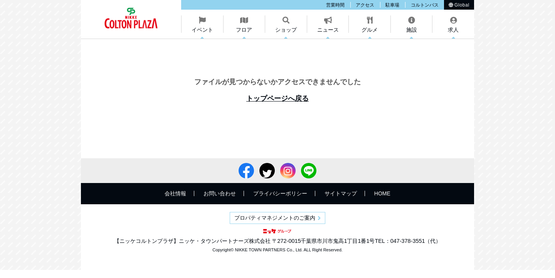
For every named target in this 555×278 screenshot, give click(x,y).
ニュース (328, 30)
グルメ (370, 30)
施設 (411, 30)
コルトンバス (425, 5)
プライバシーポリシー (280, 193)
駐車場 (392, 5)
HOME (382, 193)
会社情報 (175, 193)
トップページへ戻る (277, 98)
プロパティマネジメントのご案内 (274, 218)
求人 (453, 30)
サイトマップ (341, 193)
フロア (244, 30)
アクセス (365, 5)
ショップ (286, 30)
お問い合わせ (220, 193)
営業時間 (335, 5)
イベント (202, 30)
